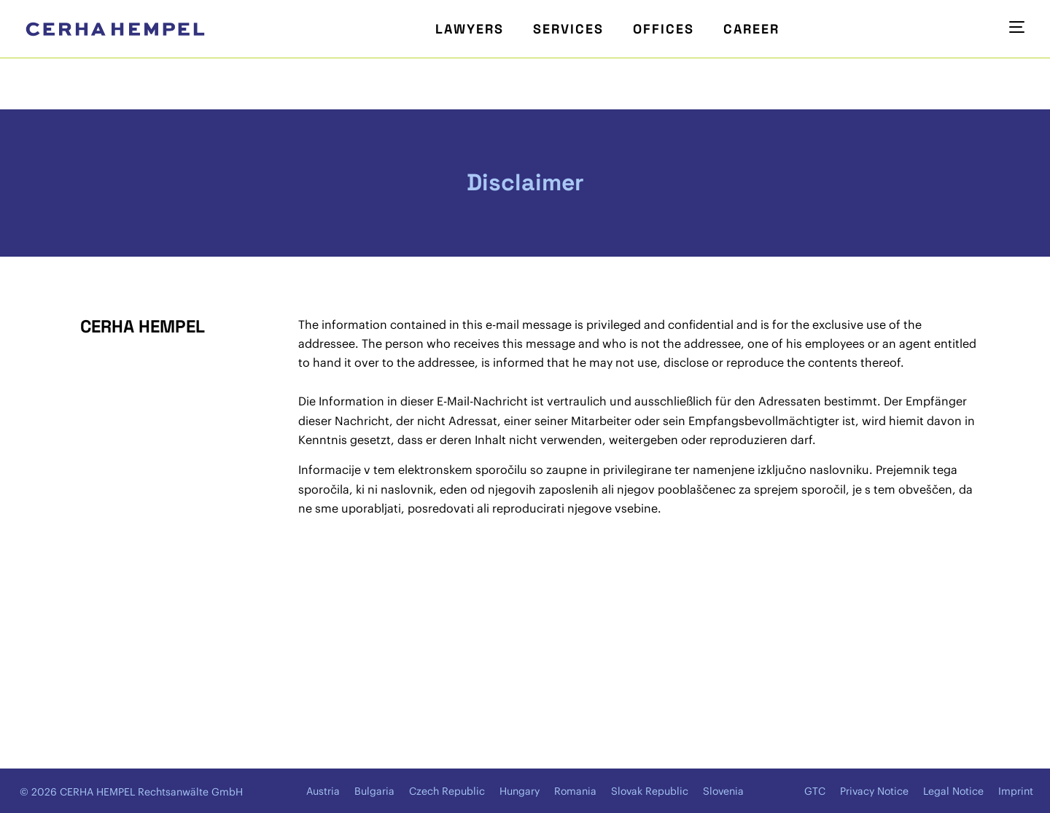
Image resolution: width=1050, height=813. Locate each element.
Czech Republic (447, 791)
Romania (575, 791)
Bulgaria (374, 791)
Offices (663, 28)
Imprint (1015, 791)
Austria (323, 791)
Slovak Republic (649, 791)
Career (751, 28)
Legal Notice (953, 791)
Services (568, 28)
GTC (814, 791)
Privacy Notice (874, 791)
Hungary (519, 791)
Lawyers (469, 28)
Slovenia (723, 791)
